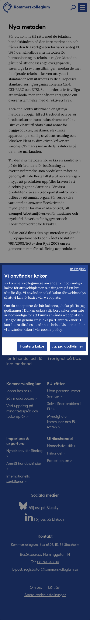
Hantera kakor (32, 346)
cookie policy (51, 329)
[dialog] (45, 310)
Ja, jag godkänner (67, 346)
